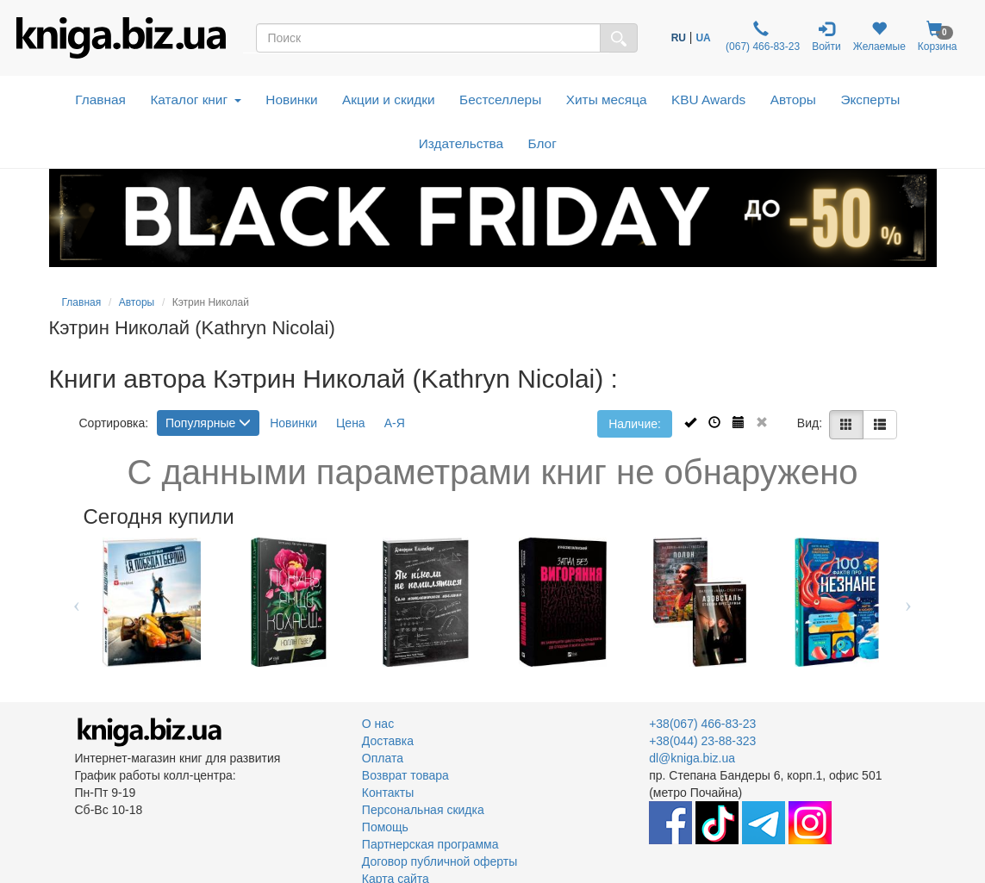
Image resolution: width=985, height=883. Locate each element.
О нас (378, 724)
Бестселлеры (500, 99)
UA (702, 38)
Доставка (388, 741)
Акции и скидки (388, 99)
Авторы (793, 99)
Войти (826, 37)
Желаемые (879, 37)
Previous (77, 602)
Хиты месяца (606, 99)
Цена (350, 423)
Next (909, 602)
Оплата (382, 758)
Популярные (208, 423)
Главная (100, 99)
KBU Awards (708, 99)
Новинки (291, 99)
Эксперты (870, 99)
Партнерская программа (430, 844)
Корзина (937, 37)
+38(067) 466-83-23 (702, 724)
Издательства (461, 143)
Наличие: (634, 424)
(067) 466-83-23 (761, 37)
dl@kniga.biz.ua (692, 758)
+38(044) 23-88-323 (702, 741)
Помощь (385, 827)
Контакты (388, 792)
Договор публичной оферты (439, 861)
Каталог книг (195, 99)
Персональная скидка (423, 810)
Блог (542, 143)
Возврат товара (405, 775)
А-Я (394, 423)
